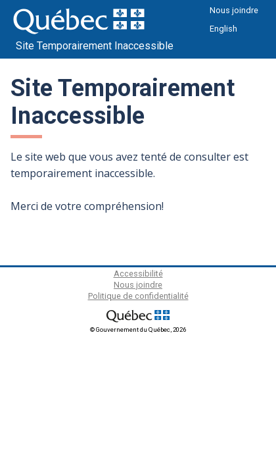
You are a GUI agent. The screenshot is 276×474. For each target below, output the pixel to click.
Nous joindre (234, 10)
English (223, 29)
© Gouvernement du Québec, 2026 (138, 329)
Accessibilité (138, 273)
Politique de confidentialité (138, 296)
